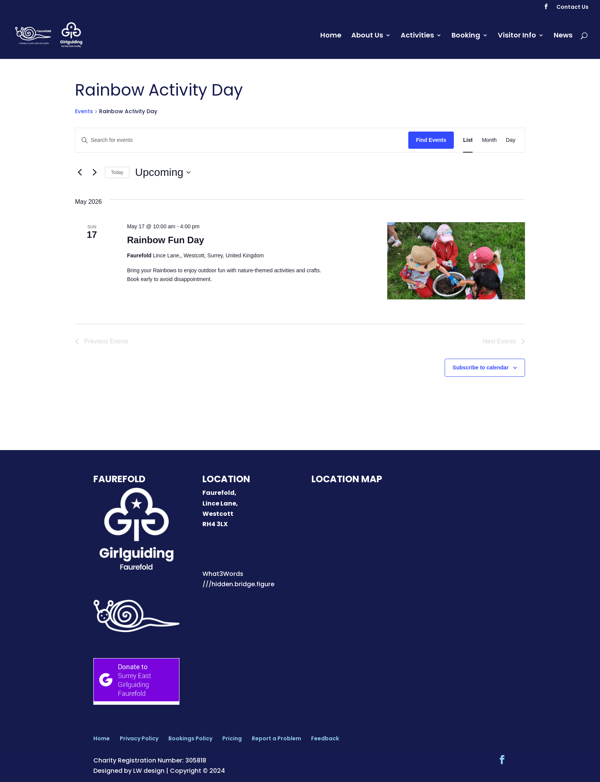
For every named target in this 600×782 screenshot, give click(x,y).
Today (117, 172)
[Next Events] (94, 172)
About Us (367, 36)
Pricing (232, 738)
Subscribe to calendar (481, 367)
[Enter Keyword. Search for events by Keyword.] (241, 140)
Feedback (325, 738)
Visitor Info (517, 36)
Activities (417, 36)
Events (84, 111)
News (563, 36)
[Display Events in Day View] (510, 140)
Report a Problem (276, 738)
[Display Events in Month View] (489, 140)
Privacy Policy (139, 738)
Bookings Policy (190, 738)
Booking (466, 36)
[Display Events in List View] (468, 140)
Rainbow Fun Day (165, 240)
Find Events (431, 140)
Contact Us (572, 7)
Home (330, 36)
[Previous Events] (79, 172)
